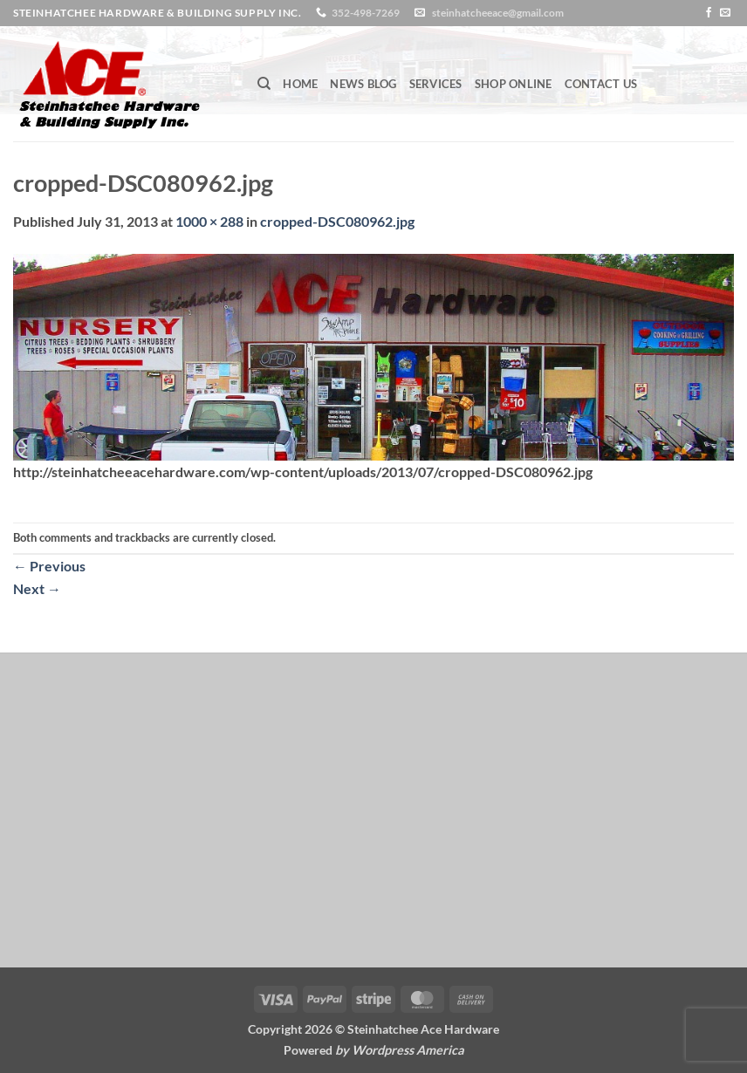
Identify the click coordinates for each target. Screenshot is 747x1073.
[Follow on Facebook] (708, 13)
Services (436, 84)
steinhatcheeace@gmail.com (498, 12)
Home (300, 84)
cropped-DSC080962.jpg (337, 221)
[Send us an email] (725, 13)
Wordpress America (408, 1049)
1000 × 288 (209, 221)
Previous (49, 565)
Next (37, 588)
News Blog (363, 84)
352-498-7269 (366, 12)
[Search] (264, 83)
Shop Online (513, 84)
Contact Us (601, 84)
